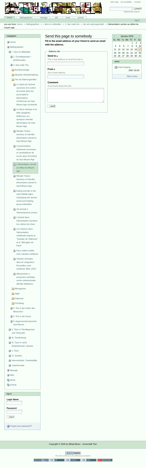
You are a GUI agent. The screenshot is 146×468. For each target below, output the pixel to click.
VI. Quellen (17, 356)
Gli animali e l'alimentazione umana (26, 211)
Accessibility (126, 2)
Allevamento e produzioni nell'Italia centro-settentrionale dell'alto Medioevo (26, 279)
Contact (137, 2)
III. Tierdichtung (19, 337)
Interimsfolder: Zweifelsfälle (24, 360)
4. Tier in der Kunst (22, 316)
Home (9, 17)
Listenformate (18, 365)
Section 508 (41, 460)
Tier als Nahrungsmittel (93, 24)
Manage (44, 17)
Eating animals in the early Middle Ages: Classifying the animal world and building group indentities (26, 197)
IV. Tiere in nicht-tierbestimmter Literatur (22, 344)
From (50, 69)
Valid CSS (89, 460)
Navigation (11, 36)
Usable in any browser (105, 460)
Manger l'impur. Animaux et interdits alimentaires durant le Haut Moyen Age (26, 181)
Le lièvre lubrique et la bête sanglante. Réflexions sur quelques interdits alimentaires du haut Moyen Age (26, 117)
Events (81, 17)
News (67, 17)
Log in (137, 20)
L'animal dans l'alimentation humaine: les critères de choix (27, 220)
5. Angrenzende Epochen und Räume (25, 323)
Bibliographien (26, 17)
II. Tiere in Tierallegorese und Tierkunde (23, 331)
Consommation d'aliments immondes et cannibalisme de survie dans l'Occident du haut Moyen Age (26, 153)
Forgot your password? (19, 426)
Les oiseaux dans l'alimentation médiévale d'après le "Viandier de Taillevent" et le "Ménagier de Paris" (27, 237)
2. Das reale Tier (72, 24)
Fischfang (19, 303)
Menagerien (20, 288)
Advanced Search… (133, 11)
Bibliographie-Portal (53, 8)
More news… (133, 76)
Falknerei (19, 298)
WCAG (57, 460)
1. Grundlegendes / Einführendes (22, 58)
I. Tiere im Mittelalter (52, 24)
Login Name (13, 399)
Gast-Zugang (126, 69)
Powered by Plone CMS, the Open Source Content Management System (73, 453)
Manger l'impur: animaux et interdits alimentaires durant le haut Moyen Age (26, 136)
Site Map (114, 2)
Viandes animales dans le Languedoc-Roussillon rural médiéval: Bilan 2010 (26, 264)
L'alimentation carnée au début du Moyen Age (26, 167)
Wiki (56, 17)
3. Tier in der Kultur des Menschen (24, 310)
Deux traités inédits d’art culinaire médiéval (27, 252)
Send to (52, 56)
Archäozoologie (22, 70)
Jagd (17, 293)
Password (12, 408)
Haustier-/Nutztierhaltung (26, 75)
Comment (53, 82)
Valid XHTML (73, 460)
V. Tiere (15, 351)
